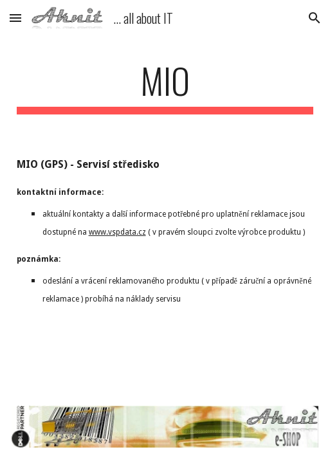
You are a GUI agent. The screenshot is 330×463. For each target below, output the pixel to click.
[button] (15, 17)
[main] (165, 87)
